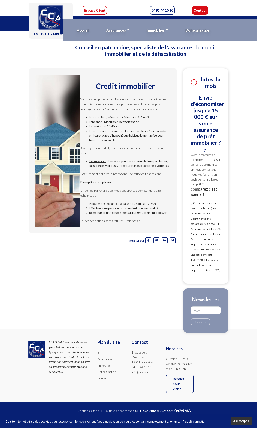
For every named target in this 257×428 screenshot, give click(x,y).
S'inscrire (200, 321)
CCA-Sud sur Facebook (128, 10)
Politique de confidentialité (121, 411)
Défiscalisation (197, 30)
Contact (200, 10)
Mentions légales (88, 411)
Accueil (83, 30)
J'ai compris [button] (241, 421)
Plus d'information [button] (194, 421)
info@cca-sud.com (143, 372)
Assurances (105, 359)
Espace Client (94, 10)
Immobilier (104, 365)
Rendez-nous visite (179, 384)
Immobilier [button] (156, 30)
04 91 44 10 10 (162, 10)
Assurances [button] (116, 30)
